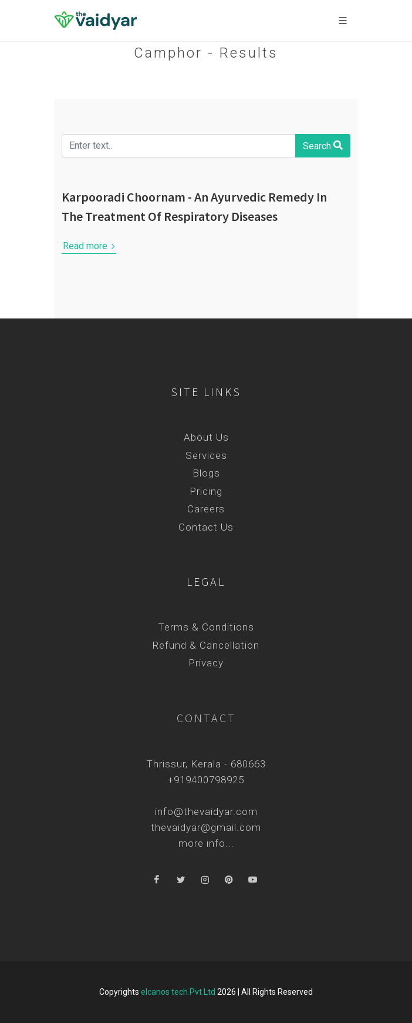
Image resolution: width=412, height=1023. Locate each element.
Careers (206, 509)
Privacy (206, 663)
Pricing (206, 491)
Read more (89, 246)
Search (323, 145)
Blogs (206, 473)
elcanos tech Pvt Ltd (178, 992)
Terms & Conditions (206, 627)
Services (206, 455)
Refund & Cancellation (206, 645)
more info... (206, 843)
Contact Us (206, 527)
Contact (206, 717)
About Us (206, 437)
